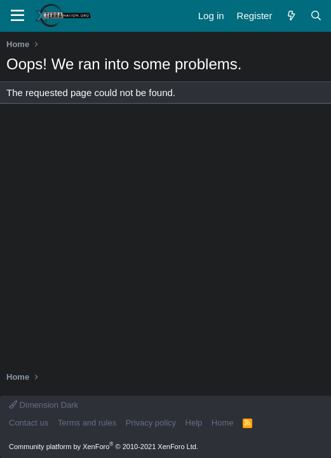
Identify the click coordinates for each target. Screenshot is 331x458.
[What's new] (290, 15)
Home (223, 422)
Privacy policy (151, 422)
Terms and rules (87, 422)
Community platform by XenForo (103, 446)
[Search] (316, 15)
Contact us (28, 422)
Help (194, 422)
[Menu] (17, 16)
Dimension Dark (43, 405)
